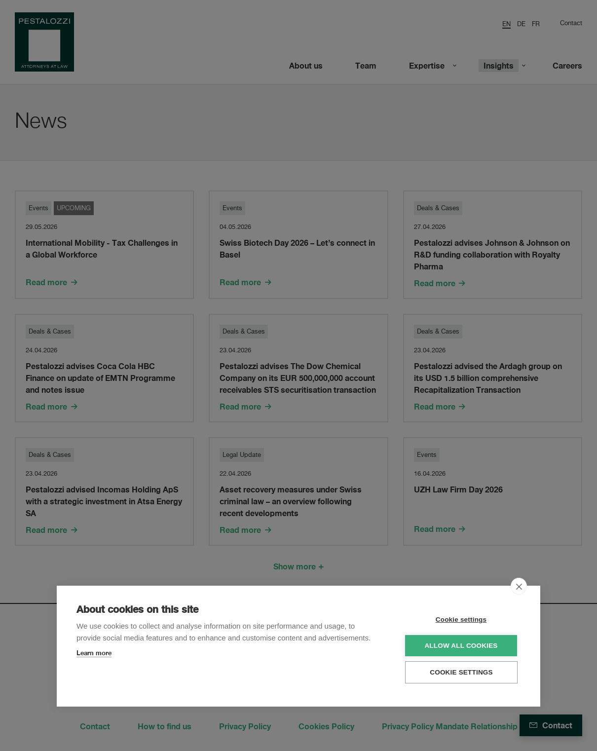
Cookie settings (461, 619)
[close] (519, 585)
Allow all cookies (460, 645)
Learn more (94, 652)
